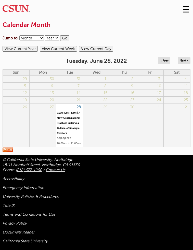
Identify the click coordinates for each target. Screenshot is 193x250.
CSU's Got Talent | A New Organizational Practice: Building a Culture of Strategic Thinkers (68, 123)
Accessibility (13, 179)
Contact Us (55, 170)
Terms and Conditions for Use (29, 214)
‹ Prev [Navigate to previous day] (165, 60)
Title (9, 205)
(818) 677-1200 (29, 170)
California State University (25, 241)
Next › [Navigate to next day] (183, 60)
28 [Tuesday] (78, 107)
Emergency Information (23, 188)
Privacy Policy (15, 223)
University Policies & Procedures (31, 197)
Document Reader (18, 232)
